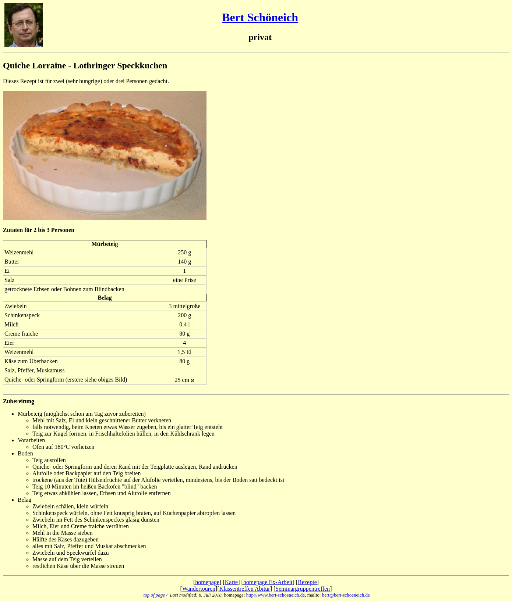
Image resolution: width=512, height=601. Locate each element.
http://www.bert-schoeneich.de (275, 595)
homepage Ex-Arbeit (268, 582)
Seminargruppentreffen (302, 589)
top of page (154, 595)
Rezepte (307, 582)
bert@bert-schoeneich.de (346, 595)
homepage (207, 582)
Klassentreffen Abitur (244, 589)
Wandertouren (198, 589)
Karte (231, 582)
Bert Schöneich (260, 17)
